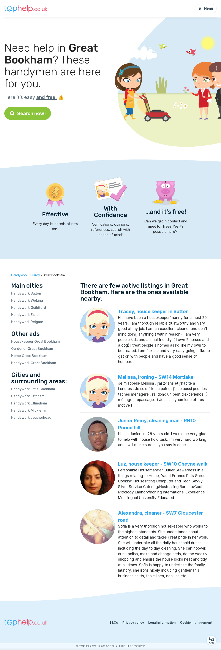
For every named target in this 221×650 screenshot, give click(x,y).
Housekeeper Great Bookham (35, 341)
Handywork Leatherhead (31, 417)
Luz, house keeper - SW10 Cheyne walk (162, 464)
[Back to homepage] (25, 8)
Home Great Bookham (29, 356)
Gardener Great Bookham (32, 348)
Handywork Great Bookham (33, 363)
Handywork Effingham (29, 403)
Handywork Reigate (27, 322)
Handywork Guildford (28, 307)
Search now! (27, 113)
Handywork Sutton (26, 293)
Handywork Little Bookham (33, 389)
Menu (205, 8)
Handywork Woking (27, 300)
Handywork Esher (25, 314)
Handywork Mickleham (29, 410)
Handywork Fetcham (27, 396)
